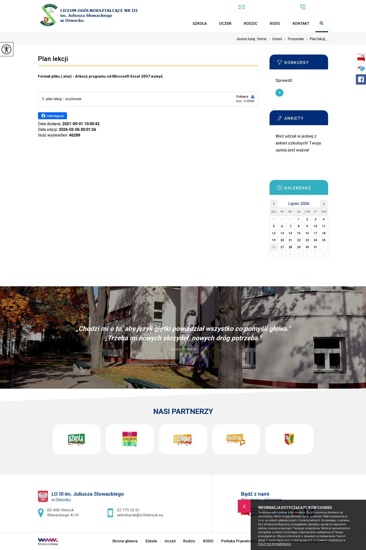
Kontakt (301, 23)
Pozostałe (293, 39)
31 (315, 247)
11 (324, 226)
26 (273, 247)
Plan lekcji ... (316, 39)
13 (282, 233)
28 (290, 247)
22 (299, 240)
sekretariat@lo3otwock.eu (264, 7)
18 (324, 233)
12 (273, 233)
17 (315, 233)
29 (299, 247)
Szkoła (200, 23)
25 (324, 240)
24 (315, 240)
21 (290, 240)
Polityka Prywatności (239, 541)
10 (315, 226)
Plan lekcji (53, 58)
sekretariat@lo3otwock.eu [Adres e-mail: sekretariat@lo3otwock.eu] (140, 515)
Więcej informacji (279, 93)
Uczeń (225, 23)
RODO (275, 23)
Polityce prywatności (274, 544)
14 (290, 233)
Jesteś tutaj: (246, 39)
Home (262, 39)
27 (282, 247)
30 (307, 247)
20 (282, 240)
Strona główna (180, 23)
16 (307, 233)
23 (307, 240)
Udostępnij (52, 116)
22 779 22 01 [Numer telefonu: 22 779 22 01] (128, 510)
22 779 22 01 (314, 6)
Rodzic (250, 23)
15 (299, 233)
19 (273, 240)
